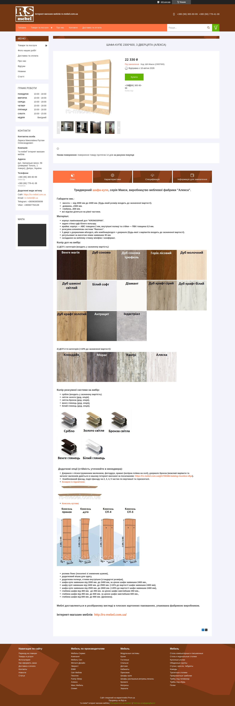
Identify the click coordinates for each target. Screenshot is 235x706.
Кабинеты (124, 669)
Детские (124, 666)
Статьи (22, 676)
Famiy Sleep (76, 679)
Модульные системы (129, 653)
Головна (22, 27)
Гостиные (124, 660)
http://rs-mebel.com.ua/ (110, 614)
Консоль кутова (70, 503)
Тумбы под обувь (177, 682)
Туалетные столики (178, 672)
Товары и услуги (26, 656)
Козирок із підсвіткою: (73, 482)
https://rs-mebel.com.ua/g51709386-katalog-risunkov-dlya (163, 476)
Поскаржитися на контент (121, 703)
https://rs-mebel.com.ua (35, 194)
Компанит (75, 656)
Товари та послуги (39, 27)
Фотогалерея (24, 660)
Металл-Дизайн (78, 663)
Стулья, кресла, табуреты (181, 666)
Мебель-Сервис (78, 653)
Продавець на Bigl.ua (117, 700)
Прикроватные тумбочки (181, 676)
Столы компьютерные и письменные (186, 653)
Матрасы (124, 685)
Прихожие (124, 672)
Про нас (60, 27)
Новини (22, 71)
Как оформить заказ (28, 663)
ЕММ (73, 669)
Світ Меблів (76, 672)
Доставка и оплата (27, 666)
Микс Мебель (77, 685)
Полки (173, 685)
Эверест (75, 666)
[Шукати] (208, 27)
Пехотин (75, 676)
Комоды (173, 669)
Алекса (74, 682)
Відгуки (21, 66)
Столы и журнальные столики (183, 656)
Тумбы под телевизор (179, 679)
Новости (22, 672)
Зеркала (124, 688)
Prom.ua (131, 698)
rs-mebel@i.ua (31, 198)
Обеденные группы (178, 663)
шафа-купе (100, 190)
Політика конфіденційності (144, 703)
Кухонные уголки (177, 660)
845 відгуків (165, 2)
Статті (21, 76)
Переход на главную (28, 653)
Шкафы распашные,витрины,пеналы (137, 679)
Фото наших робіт (27, 50)
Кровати (124, 682)
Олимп (74, 688)
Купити (134, 77)
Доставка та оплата (91, 27)
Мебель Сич (76, 660)
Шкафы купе (126, 676)
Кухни (123, 656)
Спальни (124, 663)
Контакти (73, 27)
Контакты (23, 669)
